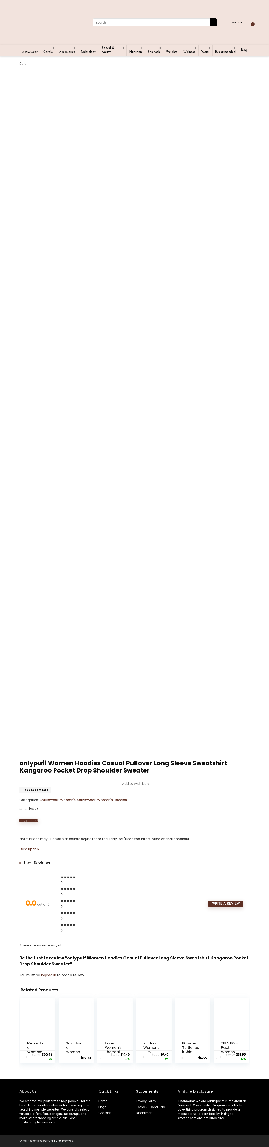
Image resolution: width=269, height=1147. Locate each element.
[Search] (213, 22)
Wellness (189, 52)
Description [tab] (29, 849)
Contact (104, 1113)
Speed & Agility (108, 50)
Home (102, 1101)
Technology (88, 52)
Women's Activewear (78, 799)
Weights (171, 52)
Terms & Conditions (151, 1107)
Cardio (48, 52)
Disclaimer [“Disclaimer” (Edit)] (144, 1113)
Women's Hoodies (112, 799)
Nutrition (135, 52)
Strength (154, 52)
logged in (49, 975)
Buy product (28, 820)
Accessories (67, 52)
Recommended (225, 52)
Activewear (30, 52)
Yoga (205, 52)
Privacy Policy (146, 1101)
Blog (244, 50)
